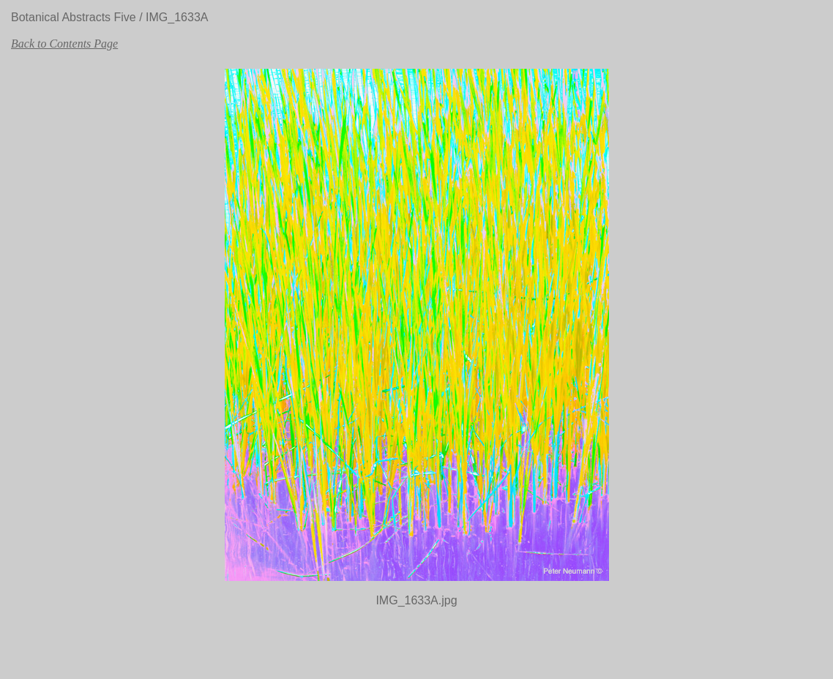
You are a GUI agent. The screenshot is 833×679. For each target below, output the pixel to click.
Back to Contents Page (64, 43)
